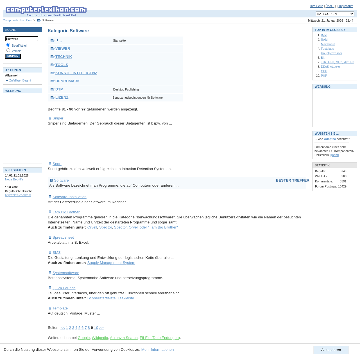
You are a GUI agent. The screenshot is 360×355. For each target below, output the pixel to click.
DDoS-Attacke (330, 66)
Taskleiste (126, 298)
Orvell (92, 227)
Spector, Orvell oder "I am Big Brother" (146, 227)
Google (84, 338)
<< (62, 327)
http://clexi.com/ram (18, 195)
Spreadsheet (63, 237)
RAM (324, 39)
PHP (324, 75)
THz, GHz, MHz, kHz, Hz (337, 62)
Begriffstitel (19, 45)
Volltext (16, 51)
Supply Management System (111, 263)
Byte (324, 35)
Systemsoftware (66, 273)
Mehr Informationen (157, 349)
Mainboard (328, 44)
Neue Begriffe (14, 179)
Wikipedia (100, 338)
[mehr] (334, 155)
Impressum (345, 6)
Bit (322, 57)
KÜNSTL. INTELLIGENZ (76, 73)
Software (61, 180)
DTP (59, 89)
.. (59, 40)
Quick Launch (64, 288)
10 (96, 327)
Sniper (58, 118)
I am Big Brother (66, 212)
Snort (57, 164)
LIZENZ (62, 97)
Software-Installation (70, 197)
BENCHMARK (67, 81)
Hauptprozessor (331, 53)
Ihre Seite (316, 6)
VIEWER (62, 48)
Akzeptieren (331, 350)
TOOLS (61, 65)
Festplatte (327, 48)
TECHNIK (63, 57)
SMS (57, 252)
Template (60, 308)
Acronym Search (124, 338)
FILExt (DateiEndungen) (160, 338)
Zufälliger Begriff (20, 80)
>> (101, 327)
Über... (329, 6)
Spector (105, 227)
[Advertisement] (150, 143)
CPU (324, 71)
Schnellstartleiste (101, 298)
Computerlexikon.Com (17, 20)
